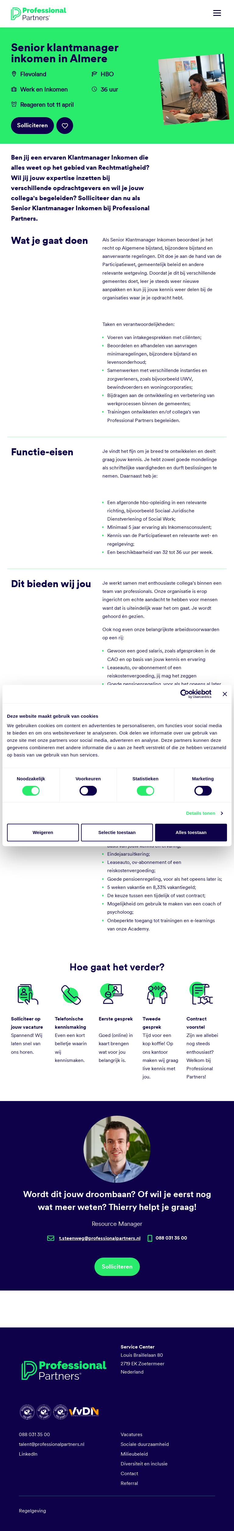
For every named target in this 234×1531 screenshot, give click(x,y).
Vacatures (131, 1434)
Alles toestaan (191, 832)
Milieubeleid (134, 1454)
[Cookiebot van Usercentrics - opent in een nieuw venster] (184, 694)
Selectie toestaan (117, 832)
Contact (129, 1473)
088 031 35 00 (34, 1434)
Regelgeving (32, 1511)
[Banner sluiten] (225, 694)
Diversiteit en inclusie (144, 1464)
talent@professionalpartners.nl (51, 1444)
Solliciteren (32, 125)
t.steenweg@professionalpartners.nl (99, 1238)
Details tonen (200, 813)
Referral (129, 1483)
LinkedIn (28, 1454)
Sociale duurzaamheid (145, 1444)
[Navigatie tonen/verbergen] (217, 14)
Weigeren (43, 832)
